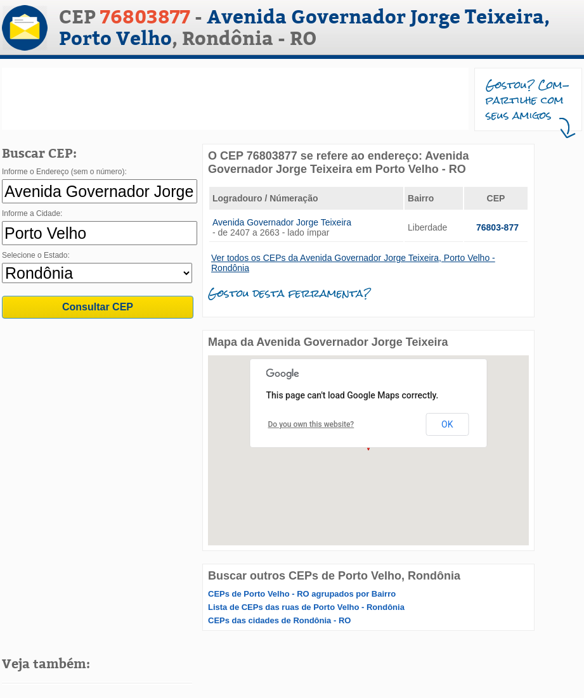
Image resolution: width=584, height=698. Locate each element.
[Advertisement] (235, 98)
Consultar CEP (97, 306)
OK (447, 424)
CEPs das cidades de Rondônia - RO (279, 620)
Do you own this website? (311, 424)
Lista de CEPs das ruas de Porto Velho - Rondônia (306, 607)
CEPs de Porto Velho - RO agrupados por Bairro (302, 594)
